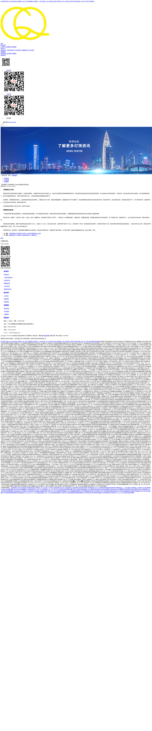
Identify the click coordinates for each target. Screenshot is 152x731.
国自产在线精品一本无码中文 (135, 487)
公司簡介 (3, 47)
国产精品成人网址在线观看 (101, 489)
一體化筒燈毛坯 (10, 50)
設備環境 (8, 47)
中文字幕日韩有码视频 (127, 492)
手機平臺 (7, 94)
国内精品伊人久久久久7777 (26, 492)
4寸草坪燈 (31, 50)
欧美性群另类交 (83, 487)
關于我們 (3, 45)
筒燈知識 (3, 53)
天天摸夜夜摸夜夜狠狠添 (11, 492)
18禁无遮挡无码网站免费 (65, 489)
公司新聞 (8, 53)
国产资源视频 (85, 491)
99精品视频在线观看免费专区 (75, 492)
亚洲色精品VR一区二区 (35, 489)
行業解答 (13, 53)
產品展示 (6, 271)
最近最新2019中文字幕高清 (18, 487)
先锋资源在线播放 (61, 491)
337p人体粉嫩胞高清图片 (74, 491)
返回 (2, 238)
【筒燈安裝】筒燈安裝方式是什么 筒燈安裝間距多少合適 (25, 233)
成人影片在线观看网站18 (21, 489)
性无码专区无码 (88, 492)
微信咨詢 (7, 70)
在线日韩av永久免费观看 (117, 489)
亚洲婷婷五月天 (92, 487)
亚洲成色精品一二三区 (120, 487)
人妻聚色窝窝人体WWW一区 (47, 491)
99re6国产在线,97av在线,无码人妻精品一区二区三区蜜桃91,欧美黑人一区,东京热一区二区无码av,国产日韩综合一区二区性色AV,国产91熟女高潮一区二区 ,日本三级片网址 (47, 1)
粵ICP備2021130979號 (62, 335)
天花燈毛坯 (18, 50)
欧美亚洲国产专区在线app (13, 491)
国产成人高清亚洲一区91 (96, 491)
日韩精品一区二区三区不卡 (42, 487)
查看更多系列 (7, 289)
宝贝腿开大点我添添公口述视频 (30, 491)
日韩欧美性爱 (30, 487)
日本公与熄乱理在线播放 (80, 489)
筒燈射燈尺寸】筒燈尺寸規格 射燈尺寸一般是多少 (23, 235)
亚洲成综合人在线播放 (71, 487)
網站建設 (41, 335)
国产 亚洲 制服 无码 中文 (58, 487)
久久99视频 (90, 489)
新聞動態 (3, 52)
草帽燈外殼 (25, 50)
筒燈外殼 (3, 50)
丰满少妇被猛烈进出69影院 (127, 491)
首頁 (2, 43)
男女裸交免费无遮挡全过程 (111, 491)
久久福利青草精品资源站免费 (105, 487)
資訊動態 (6, 305)
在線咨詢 (7, 118)
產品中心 (3, 48)
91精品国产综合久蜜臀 (130, 489)
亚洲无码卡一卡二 (116, 492)
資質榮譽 (13, 47)
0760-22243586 (12, 122)
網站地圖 (46, 335)
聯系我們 (3, 55)
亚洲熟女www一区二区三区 (50, 489)
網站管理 (52, 335)
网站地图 (97, 341)
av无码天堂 (64, 492)
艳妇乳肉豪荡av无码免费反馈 (102, 492)
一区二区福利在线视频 (53, 492)
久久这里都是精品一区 (40, 492)
